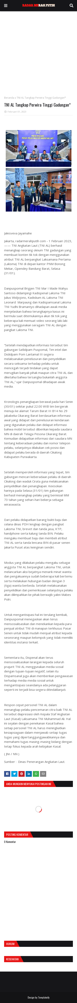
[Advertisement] (38, 51)
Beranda (9, 97)
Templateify (43, 997)
